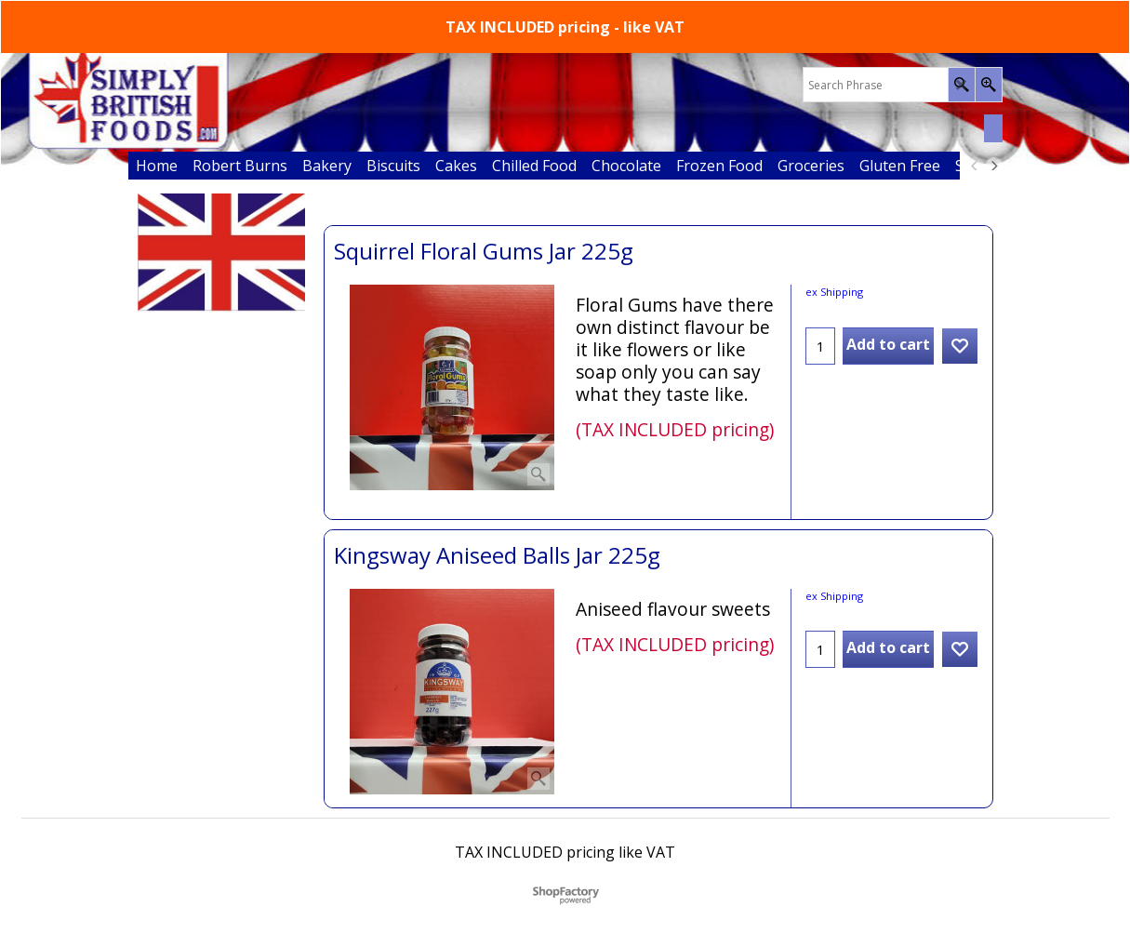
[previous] (975, 165)
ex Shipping (834, 292)
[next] (994, 165)
